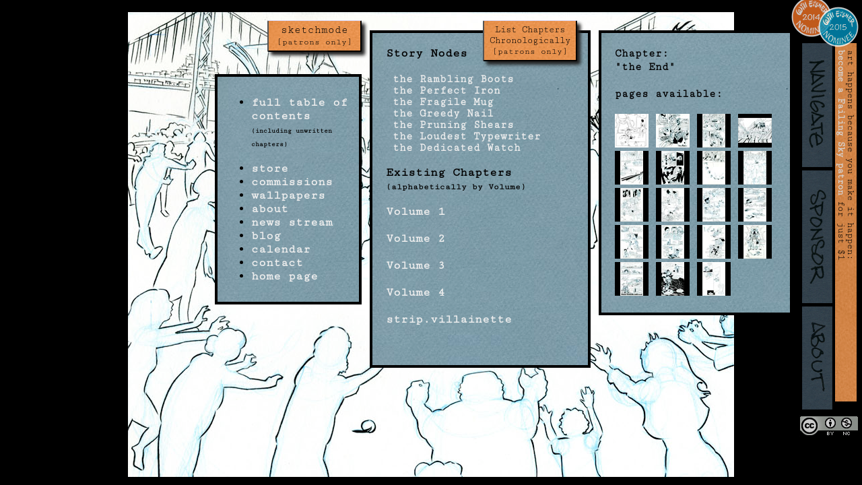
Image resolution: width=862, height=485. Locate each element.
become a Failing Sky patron (841, 122)
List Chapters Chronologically (530, 40)
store (269, 168)
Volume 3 (415, 265)
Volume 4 (415, 292)
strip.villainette (449, 319)
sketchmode (314, 35)
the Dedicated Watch (453, 148)
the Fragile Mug (440, 102)
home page (284, 276)
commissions (292, 182)
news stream (292, 222)
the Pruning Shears (450, 125)
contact (277, 262)
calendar (280, 249)
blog (266, 236)
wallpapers (288, 195)
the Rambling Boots (450, 79)
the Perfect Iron (443, 90)
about (269, 209)
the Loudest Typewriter (463, 136)
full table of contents (299, 109)
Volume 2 (415, 238)
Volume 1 (415, 211)
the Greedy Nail (440, 113)
